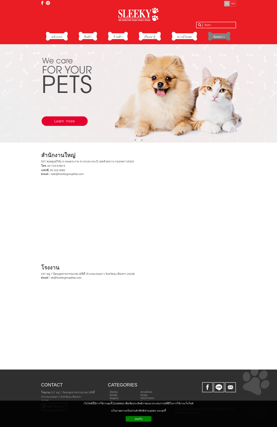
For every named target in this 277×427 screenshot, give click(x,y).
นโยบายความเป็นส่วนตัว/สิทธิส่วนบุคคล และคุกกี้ (138, 410)
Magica (114, 398)
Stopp (143, 394)
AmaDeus (146, 391)
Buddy (113, 394)
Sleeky (114, 391)
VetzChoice (147, 398)
